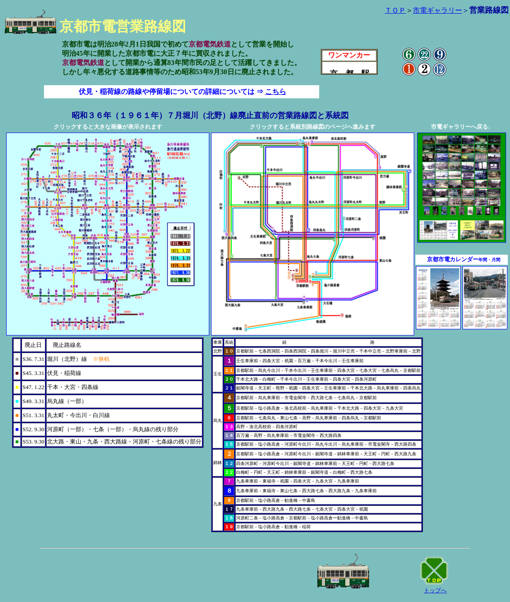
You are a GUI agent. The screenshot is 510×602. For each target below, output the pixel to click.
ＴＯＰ (395, 10)
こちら (275, 91)
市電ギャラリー (437, 10)
